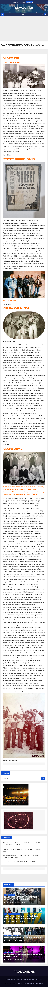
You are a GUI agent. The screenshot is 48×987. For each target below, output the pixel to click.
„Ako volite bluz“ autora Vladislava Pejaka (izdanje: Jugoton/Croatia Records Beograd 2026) (21, 918)
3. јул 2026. (10, 902)
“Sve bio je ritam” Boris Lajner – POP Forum (17, 843)
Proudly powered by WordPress (14, 979)
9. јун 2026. (10, 959)
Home (6, 983)
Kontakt (41, 983)
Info (6, 894)
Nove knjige (11, 894)
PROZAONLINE (24, 8)
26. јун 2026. (10, 921)
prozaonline (20, 902)
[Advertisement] (24, 29)
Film (10, 983)
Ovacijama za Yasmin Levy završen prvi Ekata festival (23, 955)
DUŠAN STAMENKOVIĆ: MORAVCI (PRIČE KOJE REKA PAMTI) (20, 898)
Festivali (7, 935)
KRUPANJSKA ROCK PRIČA (26, 862)
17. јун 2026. (10, 940)
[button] (42, 14)
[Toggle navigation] (23, 14)
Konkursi (15, 983)
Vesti (24, 983)
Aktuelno (29, 983)
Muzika (10, 914)
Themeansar (38, 979)
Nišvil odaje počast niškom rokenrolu (22, 937)
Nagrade (35, 983)
